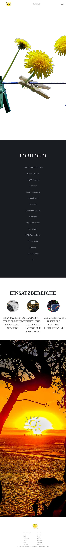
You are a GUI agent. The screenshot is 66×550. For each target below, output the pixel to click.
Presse (25, 540)
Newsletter (39, 542)
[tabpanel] (37, 4)
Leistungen (39, 540)
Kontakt (39, 538)
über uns (39, 536)
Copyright (26, 544)
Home (38, 535)
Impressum (39, 544)
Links (25, 542)
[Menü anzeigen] (62, 4)
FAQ (25, 536)
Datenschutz (26, 538)
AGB (25, 535)
